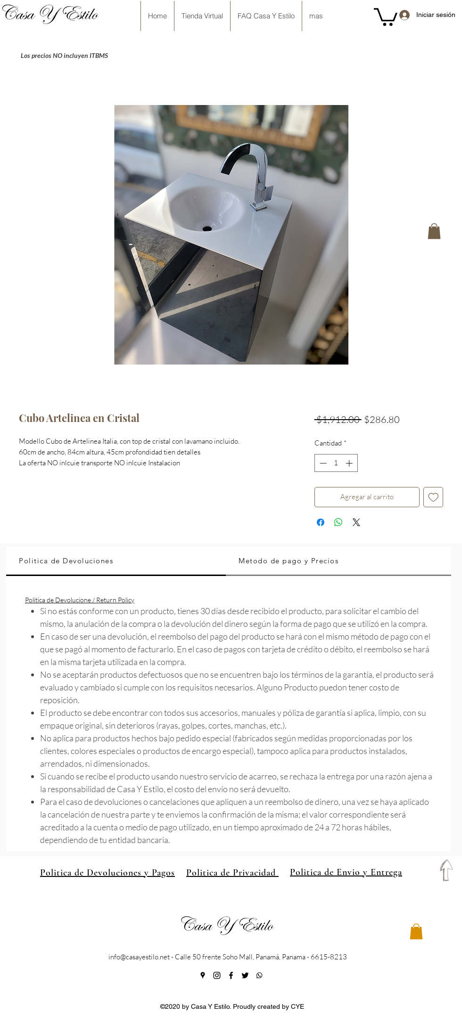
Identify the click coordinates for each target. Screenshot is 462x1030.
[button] (385, 16)
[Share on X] (356, 522)
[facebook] (231, 975)
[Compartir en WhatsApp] (338, 522)
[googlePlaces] (202, 975)
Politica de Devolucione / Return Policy (79, 600)
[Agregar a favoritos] (433, 497)
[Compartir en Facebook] (320, 522)
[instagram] (217, 975)
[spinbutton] (336, 463)
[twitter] (245, 975)
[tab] (116, 561)
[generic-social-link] (259, 975)
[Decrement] (322, 463)
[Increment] (350, 463)
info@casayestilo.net (139, 956)
